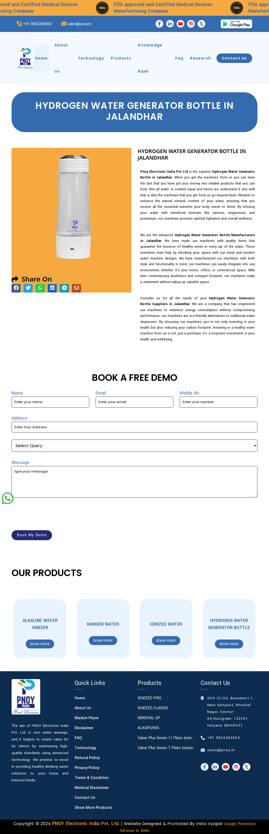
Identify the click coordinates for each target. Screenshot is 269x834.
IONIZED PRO (149, 698)
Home (80, 698)
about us (61, 58)
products (121, 58)
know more (39, 644)
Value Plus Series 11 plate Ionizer (166, 738)
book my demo (32, 535)
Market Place (87, 718)
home (41, 58)
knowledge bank (150, 58)
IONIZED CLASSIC (153, 708)
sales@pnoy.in (79, 24)
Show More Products (93, 807)
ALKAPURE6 (148, 728)
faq (179, 58)
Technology (85, 748)
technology (91, 58)
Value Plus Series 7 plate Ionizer (165, 748)
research (200, 58)
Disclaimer (84, 728)
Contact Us (85, 797)
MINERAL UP (149, 718)
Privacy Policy (87, 768)
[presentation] (51, 515)
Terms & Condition (92, 778)
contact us (234, 58)
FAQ (78, 738)
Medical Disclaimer (92, 787)
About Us (83, 708)
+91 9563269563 (37, 24)
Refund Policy (87, 758)
